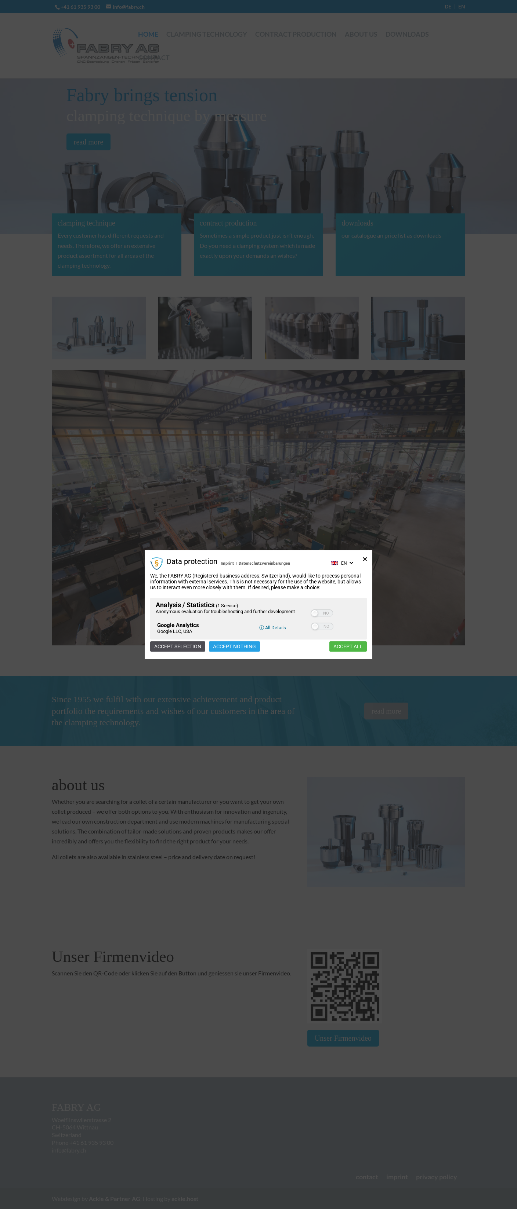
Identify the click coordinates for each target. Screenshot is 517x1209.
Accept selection (177, 646)
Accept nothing (234, 646)
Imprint (227, 563)
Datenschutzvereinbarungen (264, 563)
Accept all (348, 646)
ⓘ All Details (272, 627)
